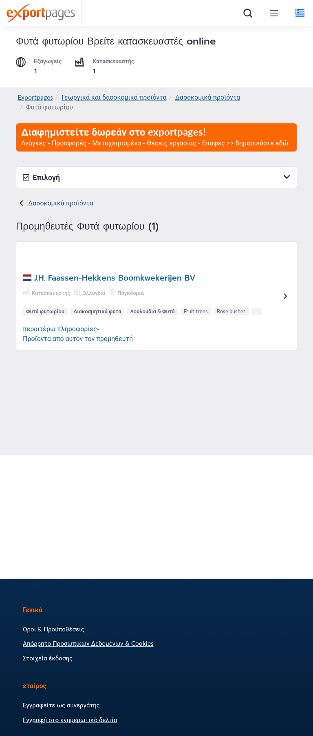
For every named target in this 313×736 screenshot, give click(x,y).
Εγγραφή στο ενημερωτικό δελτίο (70, 719)
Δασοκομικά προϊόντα (207, 97)
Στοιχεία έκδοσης (48, 658)
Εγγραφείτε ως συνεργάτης (61, 705)
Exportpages (35, 97)
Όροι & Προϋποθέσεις (53, 629)
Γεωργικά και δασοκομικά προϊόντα (114, 97)
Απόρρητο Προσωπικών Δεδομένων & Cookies (88, 643)
